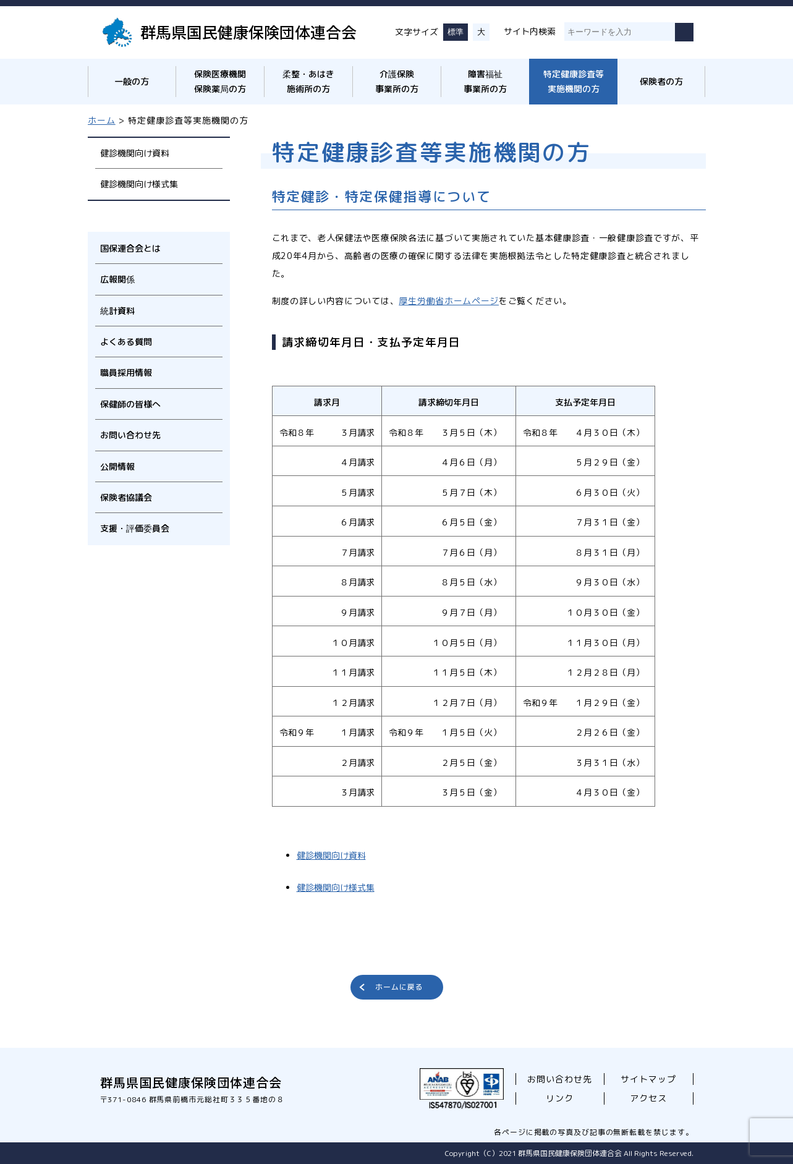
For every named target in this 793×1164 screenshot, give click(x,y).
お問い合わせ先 (130, 435)
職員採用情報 (126, 372)
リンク (560, 1098)
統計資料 (117, 310)
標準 (455, 31)
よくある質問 (126, 341)
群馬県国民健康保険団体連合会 (248, 31)
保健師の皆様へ (130, 404)
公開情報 (117, 466)
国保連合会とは (130, 248)
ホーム (102, 120)
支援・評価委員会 (134, 528)
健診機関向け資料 (134, 153)
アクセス (648, 1098)
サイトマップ (648, 1079)
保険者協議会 (126, 497)
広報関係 (117, 279)
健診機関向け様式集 (139, 184)
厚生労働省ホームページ (449, 301)
